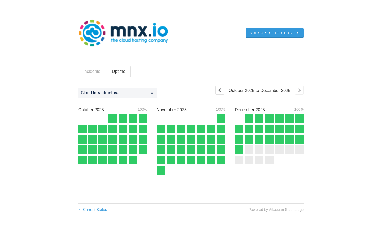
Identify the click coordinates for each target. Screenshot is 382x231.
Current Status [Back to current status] (92, 209)
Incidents (91, 71)
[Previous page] (219, 90)
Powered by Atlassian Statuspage (276, 209)
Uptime (118, 71)
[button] (275, 33)
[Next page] (299, 90)
